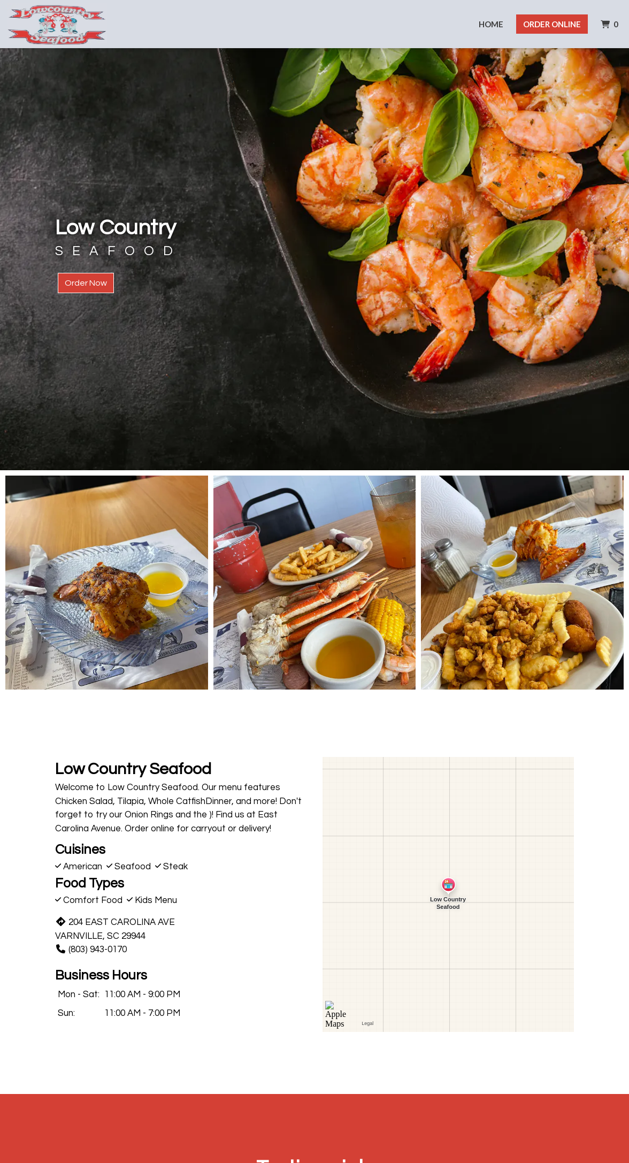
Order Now (86, 283)
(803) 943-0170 (91, 949)
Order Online (552, 24)
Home (491, 24)
